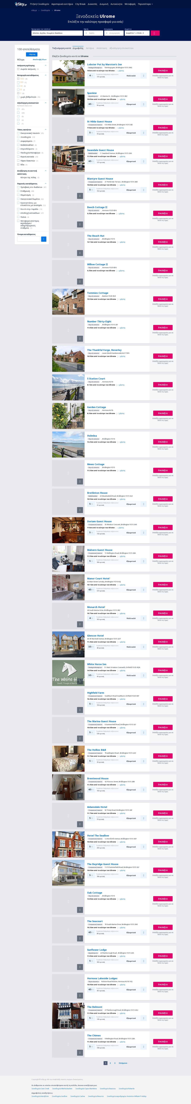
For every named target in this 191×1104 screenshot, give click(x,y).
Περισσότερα (144, 4)
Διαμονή (104, 4)
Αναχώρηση (108, 29)
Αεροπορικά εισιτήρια (62, 4)
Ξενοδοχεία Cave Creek (40, 1089)
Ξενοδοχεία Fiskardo (127, 1089)
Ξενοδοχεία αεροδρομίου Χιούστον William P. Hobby (126, 1096)
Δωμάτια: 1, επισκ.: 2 (135, 33)
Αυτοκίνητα (116, 4)
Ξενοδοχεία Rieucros (96, 1096)
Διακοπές (92, 4)
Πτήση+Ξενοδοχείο (39, 4)
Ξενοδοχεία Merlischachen (62, 1089)
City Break (80, 4)
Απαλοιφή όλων (39, 59)
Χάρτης (31, 54)
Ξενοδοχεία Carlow (77, 1096)
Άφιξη (86, 29)
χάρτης (120, 71)
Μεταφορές (130, 4)
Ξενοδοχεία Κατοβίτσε (40, 1096)
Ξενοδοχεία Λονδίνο (59, 1096)
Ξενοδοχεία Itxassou (108, 1089)
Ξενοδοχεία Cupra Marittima (86, 1089)
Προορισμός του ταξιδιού (40, 29)
